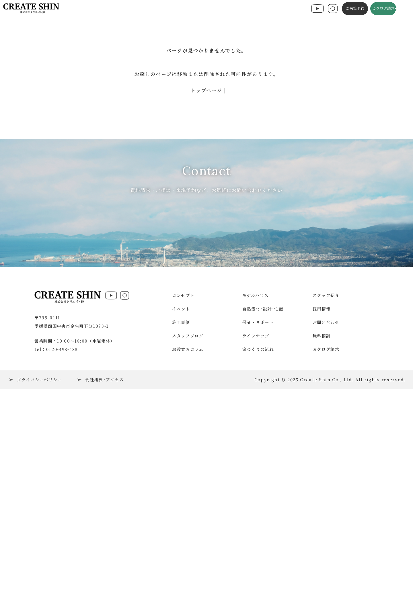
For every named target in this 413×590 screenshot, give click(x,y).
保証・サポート (258, 505)
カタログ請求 (377, 9)
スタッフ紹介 (326, 478)
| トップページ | (206, 90)
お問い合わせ (326, 505)
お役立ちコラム (188, 532)
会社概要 (292, 9)
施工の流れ (268, 9)
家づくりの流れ (258, 532)
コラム (247, 9)
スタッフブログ (221, 9)
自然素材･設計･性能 (262, 491)
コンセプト (165, 9)
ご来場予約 (348, 9)
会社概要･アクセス (104, 562)
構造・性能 (191, 9)
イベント (121, 9)
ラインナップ (255, 518)
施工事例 (142, 9)
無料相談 (322, 518)
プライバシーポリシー (39, 562)
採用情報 (322, 491)
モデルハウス (255, 478)
